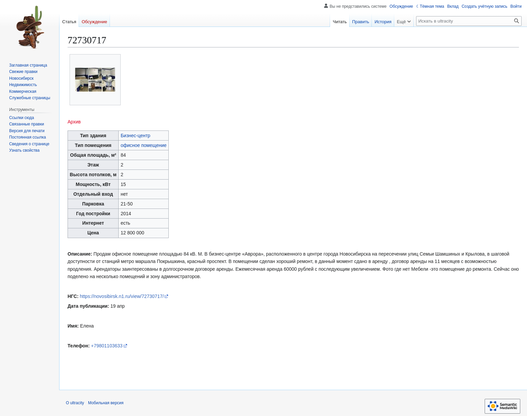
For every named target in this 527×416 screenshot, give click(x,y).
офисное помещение (144, 145)
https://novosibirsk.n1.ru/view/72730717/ (122, 296)
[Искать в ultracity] (469, 21)
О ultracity (75, 403)
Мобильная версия (106, 403)
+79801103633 (107, 345)
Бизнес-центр (135, 135)
